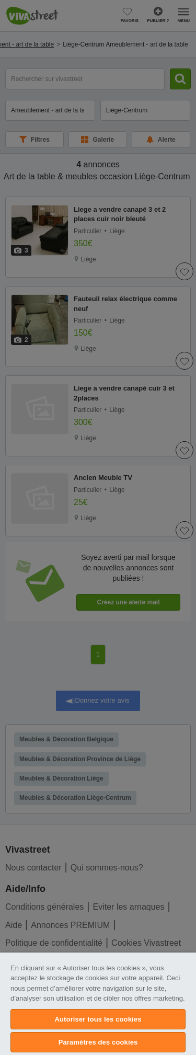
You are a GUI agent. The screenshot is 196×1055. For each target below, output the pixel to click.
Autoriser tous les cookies (98, 1019)
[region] (98, 1004)
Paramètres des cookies (98, 1042)
